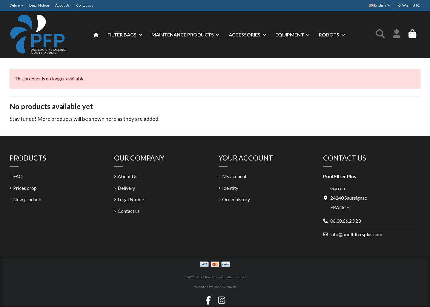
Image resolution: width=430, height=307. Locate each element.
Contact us (84, 5)
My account (234, 176)
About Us (62, 5)
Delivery (17, 5)
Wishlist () (408, 5)
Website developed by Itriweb (215, 286)
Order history (236, 199)
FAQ (18, 176)
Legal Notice (39, 5)
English (380, 5)
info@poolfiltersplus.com (356, 234)
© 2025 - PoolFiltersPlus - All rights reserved (215, 277)
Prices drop (25, 188)
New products (27, 199)
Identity (230, 188)
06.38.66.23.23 (345, 221)
